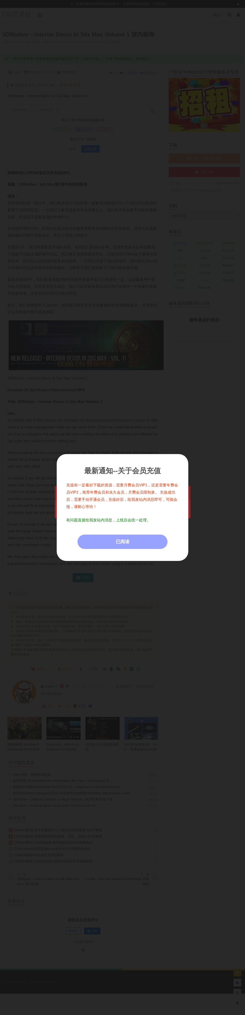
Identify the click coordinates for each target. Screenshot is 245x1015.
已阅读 (122, 541)
